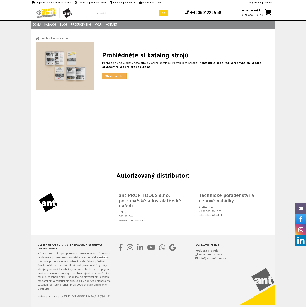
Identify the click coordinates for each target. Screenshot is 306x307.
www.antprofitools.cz (132, 220)
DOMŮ (37, 24)
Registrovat (255, 2)
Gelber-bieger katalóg (55, 39)
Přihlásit (268, 2)
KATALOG (50, 24)
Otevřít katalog (114, 76)
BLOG (63, 24)
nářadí (103, 257)
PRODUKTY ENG (81, 24)
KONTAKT (111, 24)
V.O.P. (98, 24)
